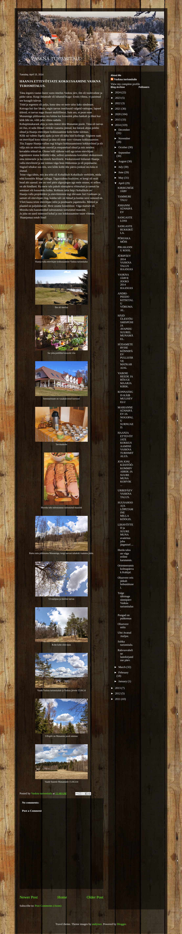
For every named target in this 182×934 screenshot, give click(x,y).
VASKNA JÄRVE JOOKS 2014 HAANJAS (125, 281)
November (124, 138)
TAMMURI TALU (124, 198)
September (124, 152)
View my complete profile (125, 84)
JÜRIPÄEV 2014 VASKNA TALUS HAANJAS (125, 262)
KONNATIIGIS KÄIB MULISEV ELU (125, 396)
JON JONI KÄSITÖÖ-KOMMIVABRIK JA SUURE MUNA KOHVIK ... (125, 473)
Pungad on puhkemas (124, 617)
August (122, 161)
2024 (118, 92)
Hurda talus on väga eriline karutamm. (125, 555)
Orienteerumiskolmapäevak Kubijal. (126, 569)
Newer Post (29, 897)
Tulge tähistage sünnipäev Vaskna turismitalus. (125, 601)
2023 (118, 97)
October (123, 147)
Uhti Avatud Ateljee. (124, 634)
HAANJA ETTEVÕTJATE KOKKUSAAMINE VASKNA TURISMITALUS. (125, 444)
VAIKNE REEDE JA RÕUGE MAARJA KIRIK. (125, 380)
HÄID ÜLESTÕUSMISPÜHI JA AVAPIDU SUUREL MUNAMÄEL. (125, 327)
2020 (118, 114)
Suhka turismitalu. (125, 643)
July (121, 166)
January (123, 681)
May (121, 177)
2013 (118, 688)
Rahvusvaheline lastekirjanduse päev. (125, 655)
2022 (118, 103)
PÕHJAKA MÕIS (124, 240)
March (122, 667)
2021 (118, 108)
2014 (118, 125)
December (124, 129)
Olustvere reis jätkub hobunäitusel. (126, 582)
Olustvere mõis (123, 625)
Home (62, 897)
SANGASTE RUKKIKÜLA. (125, 229)
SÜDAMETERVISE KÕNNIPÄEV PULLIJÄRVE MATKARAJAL (125, 356)
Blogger (121, 924)
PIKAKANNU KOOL (125, 249)
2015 (118, 119)
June (121, 172)
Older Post (95, 897)
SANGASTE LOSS (125, 219)
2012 (118, 693)
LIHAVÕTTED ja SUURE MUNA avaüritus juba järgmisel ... (125, 534)
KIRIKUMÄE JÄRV (126, 189)
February (123, 672)
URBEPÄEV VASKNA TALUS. (125, 494)
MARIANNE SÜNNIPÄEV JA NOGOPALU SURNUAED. (125, 417)
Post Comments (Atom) (48, 905)
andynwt (97, 924)
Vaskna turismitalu (125, 79)
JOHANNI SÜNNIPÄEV (125, 209)
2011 (118, 699)
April (121, 183)
